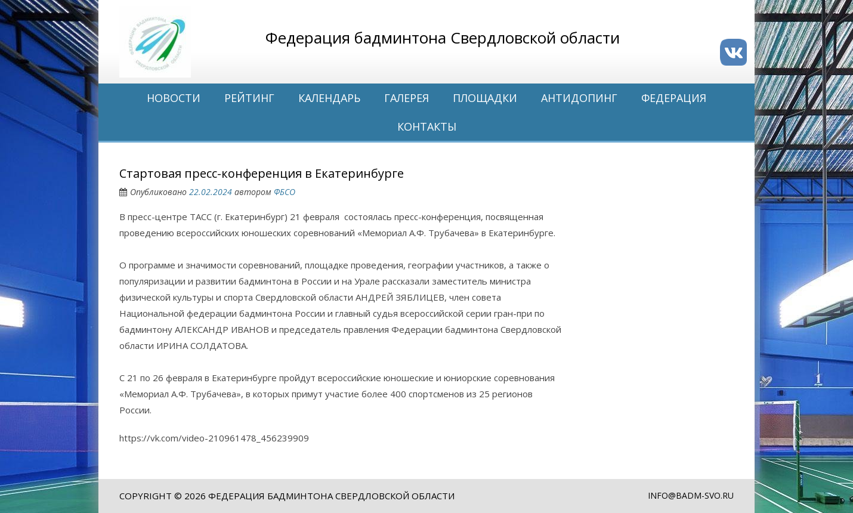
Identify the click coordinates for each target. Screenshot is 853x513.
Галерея (406, 98)
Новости (173, 98)
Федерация (673, 98)
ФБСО (284, 191)
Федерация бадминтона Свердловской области (331, 496)
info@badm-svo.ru (691, 495)
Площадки (485, 98)
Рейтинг (249, 98)
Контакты (426, 126)
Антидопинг (579, 98)
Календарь (329, 98)
